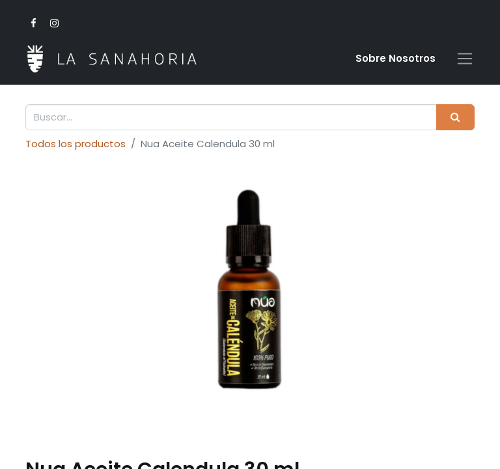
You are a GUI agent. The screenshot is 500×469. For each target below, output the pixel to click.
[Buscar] (455, 117)
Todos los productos (75, 143)
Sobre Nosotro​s (395, 58)
